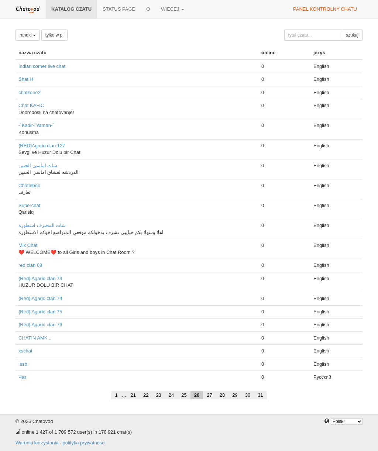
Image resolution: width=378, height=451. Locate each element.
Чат (22, 377)
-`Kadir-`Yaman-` (36, 125)
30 (247, 395)
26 (196, 395)
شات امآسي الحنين (37, 165)
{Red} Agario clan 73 (40, 278)
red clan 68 (30, 265)
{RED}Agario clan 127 (41, 145)
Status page (119, 9)
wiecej (172, 9)
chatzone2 (29, 92)
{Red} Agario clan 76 (40, 324)
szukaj (352, 35)
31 (260, 395)
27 (209, 395)
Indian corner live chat (41, 66)
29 (234, 395)
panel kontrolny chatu (325, 9)
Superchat (29, 205)
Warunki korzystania (37, 442)
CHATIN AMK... (34, 338)
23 (158, 395)
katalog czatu (71, 9)
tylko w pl (54, 35)
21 (132, 395)
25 (183, 395)
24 (171, 395)
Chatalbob (29, 185)
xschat (25, 351)
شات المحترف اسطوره (42, 225)
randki (28, 35)
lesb (22, 364)
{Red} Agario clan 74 (40, 298)
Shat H (25, 79)
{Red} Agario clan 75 (40, 311)
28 (222, 395)
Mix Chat (27, 245)
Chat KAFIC (31, 105)
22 (145, 395)
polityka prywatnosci (83, 442)
